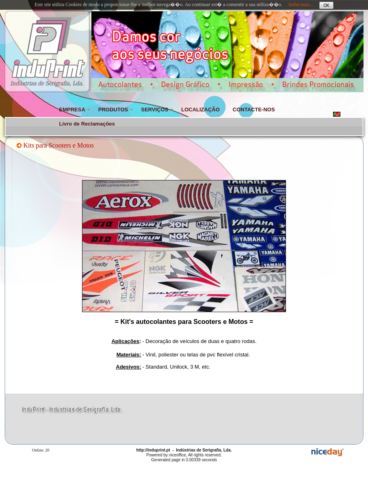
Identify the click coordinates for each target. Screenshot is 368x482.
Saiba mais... (300, 4)
